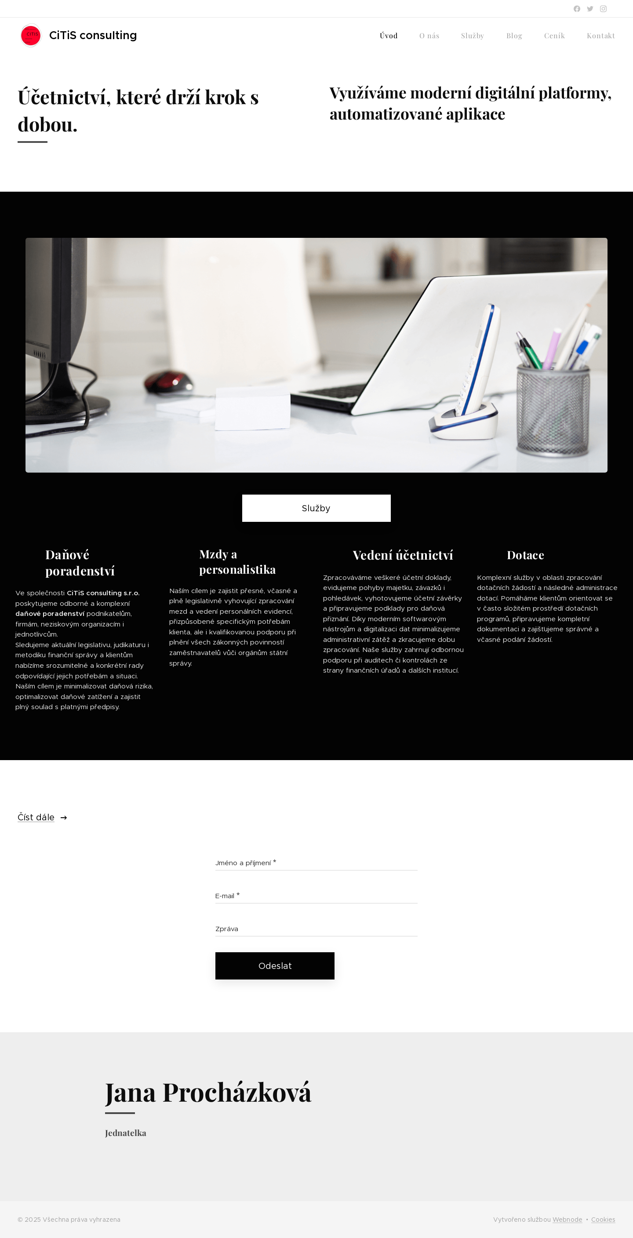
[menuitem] (393, 36)
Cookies (603, 1219)
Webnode (567, 1219)
